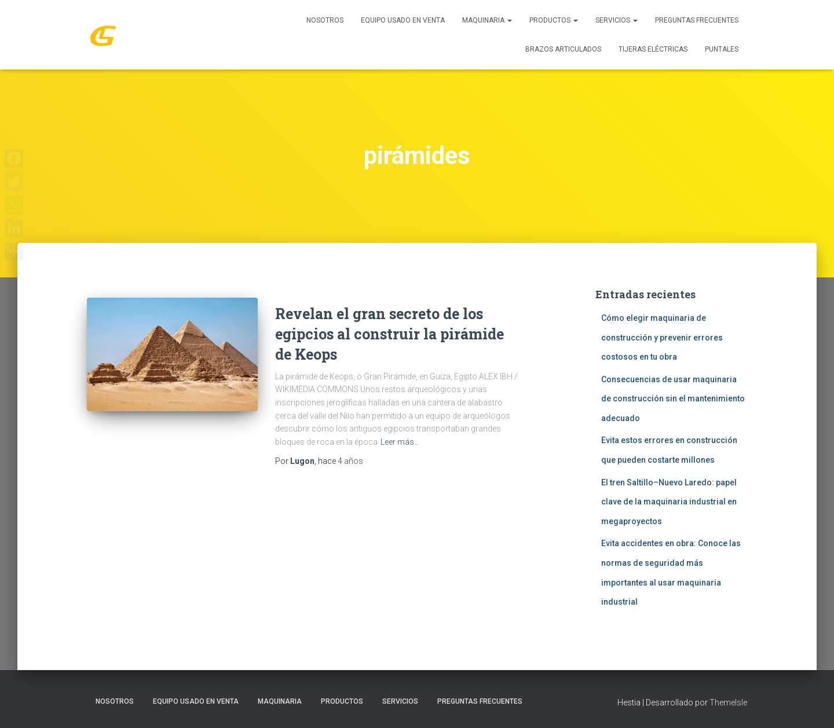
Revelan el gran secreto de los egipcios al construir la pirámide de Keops (389, 334)
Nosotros (324, 20)
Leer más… (400, 442)
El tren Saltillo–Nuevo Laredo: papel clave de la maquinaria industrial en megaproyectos (669, 502)
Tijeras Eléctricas (653, 49)
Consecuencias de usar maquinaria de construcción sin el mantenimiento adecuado (673, 399)
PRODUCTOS (553, 20)
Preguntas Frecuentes (696, 20)
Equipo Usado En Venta (403, 20)
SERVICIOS (616, 20)
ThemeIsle (728, 702)
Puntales (721, 49)
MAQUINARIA (487, 20)
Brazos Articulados (563, 49)
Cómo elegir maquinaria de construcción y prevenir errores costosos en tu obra (662, 337)
